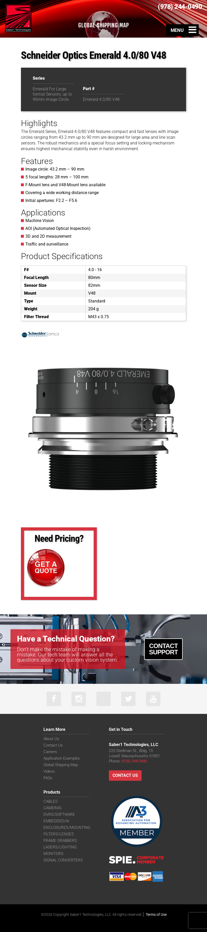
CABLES (50, 801)
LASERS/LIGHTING (60, 847)
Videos (49, 771)
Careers (50, 751)
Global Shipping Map (60, 764)
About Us (51, 738)
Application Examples (61, 758)
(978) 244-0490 (134, 761)
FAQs (47, 778)
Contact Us (53, 745)
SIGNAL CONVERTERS (63, 860)
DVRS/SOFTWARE (59, 814)
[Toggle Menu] (182, 30)
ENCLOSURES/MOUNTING (66, 827)
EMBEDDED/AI (56, 821)
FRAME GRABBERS (60, 840)
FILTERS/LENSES (58, 834)
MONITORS (53, 853)
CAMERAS (52, 808)
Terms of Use (156, 914)
